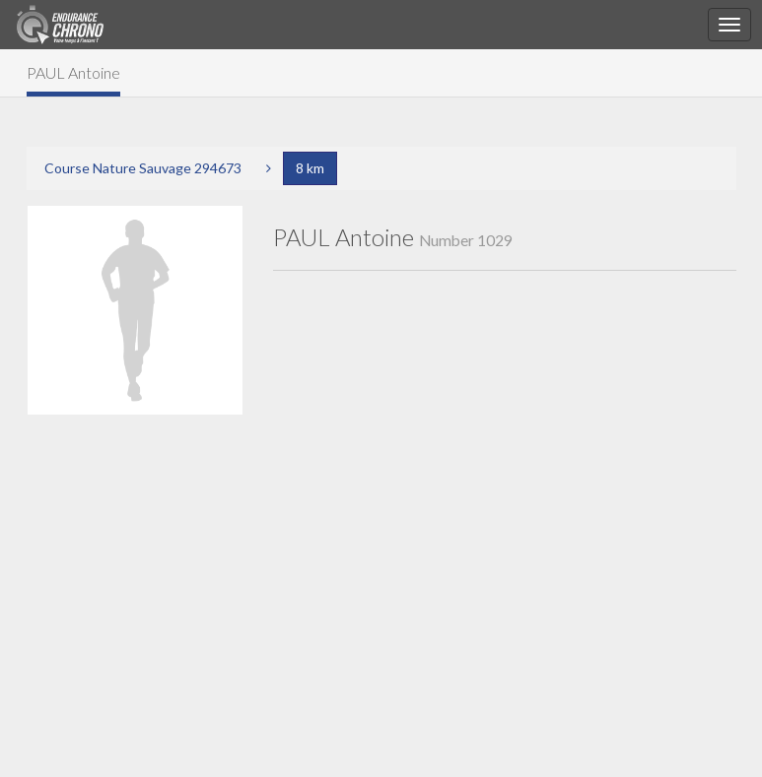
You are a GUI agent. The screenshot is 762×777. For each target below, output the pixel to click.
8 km (310, 168)
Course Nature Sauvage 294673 (143, 168)
